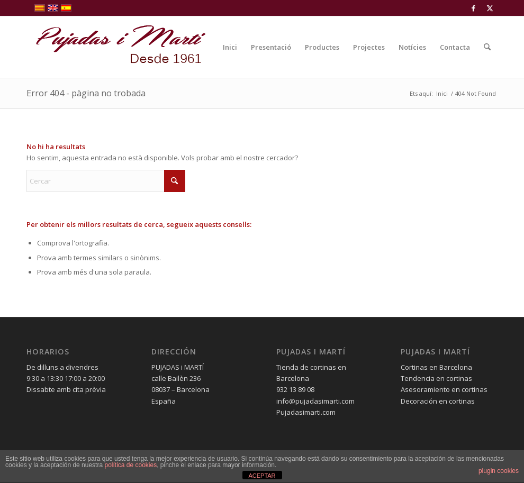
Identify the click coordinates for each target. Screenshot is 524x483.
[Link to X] (490, 8)
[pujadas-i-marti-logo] (116, 47)
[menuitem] (230, 47)
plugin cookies (498, 471)
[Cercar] (487, 47)
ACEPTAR (261, 475)
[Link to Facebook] (473, 8)
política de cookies (130, 465)
